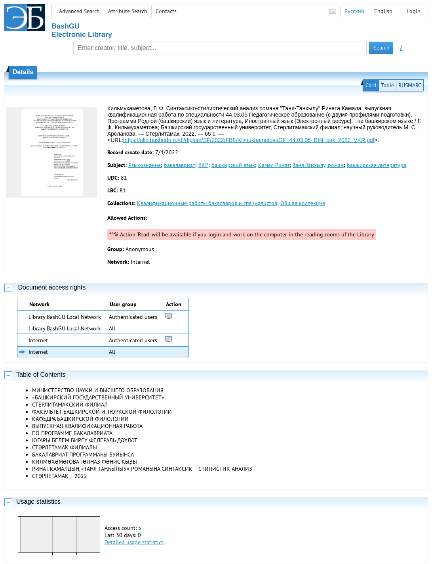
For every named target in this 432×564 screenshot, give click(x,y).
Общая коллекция (302, 203)
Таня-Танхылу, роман (318, 165)
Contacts (166, 11)
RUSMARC (409, 85)
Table (387, 85)
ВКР (203, 165)
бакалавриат (179, 165)
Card (371, 85)
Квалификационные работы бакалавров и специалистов (207, 203)
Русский (354, 11)
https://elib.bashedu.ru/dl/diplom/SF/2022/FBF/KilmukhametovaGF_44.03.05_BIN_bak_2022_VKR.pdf (248, 140)
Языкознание (144, 165)
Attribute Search (127, 11)
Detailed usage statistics (134, 542)
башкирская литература (376, 165)
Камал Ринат (274, 165)
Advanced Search (79, 11)
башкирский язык (233, 165)
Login (414, 11)
